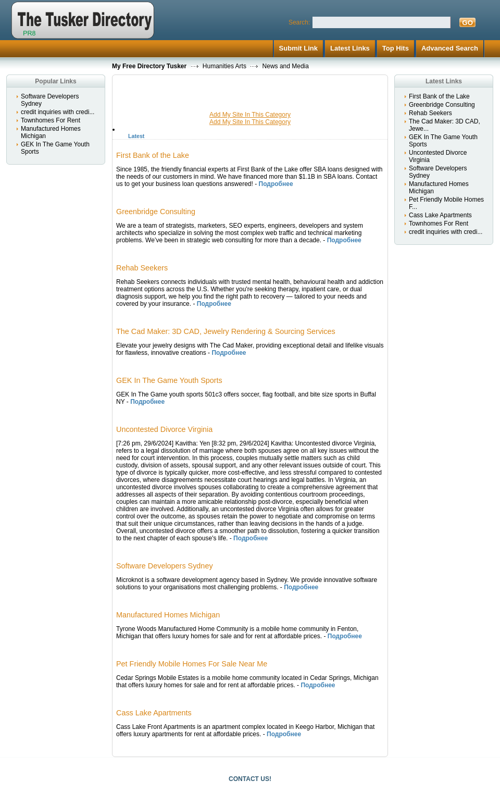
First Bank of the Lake (439, 96)
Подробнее (276, 184)
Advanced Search (449, 48)
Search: (299, 22)
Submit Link (298, 48)
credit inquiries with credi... (57, 112)
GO (467, 23)
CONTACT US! (250, 779)
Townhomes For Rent (50, 120)
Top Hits (395, 48)
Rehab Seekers (430, 113)
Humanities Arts (224, 66)
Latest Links (350, 48)
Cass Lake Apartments (440, 215)
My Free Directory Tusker (149, 66)
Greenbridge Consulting (442, 104)
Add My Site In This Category (250, 114)
